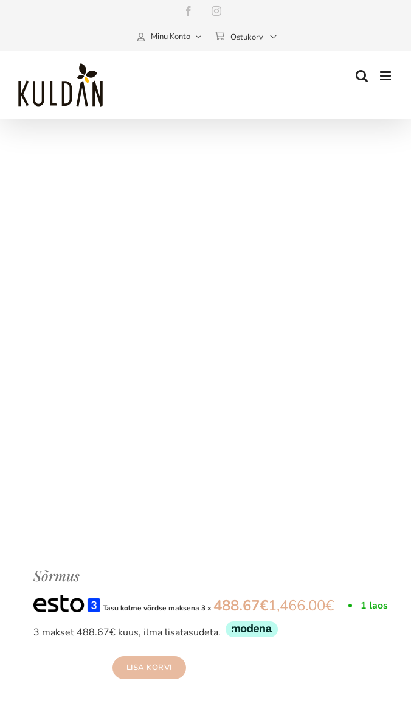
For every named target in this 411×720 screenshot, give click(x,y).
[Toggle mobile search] (362, 75)
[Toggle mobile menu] (386, 75)
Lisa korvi (149, 667)
